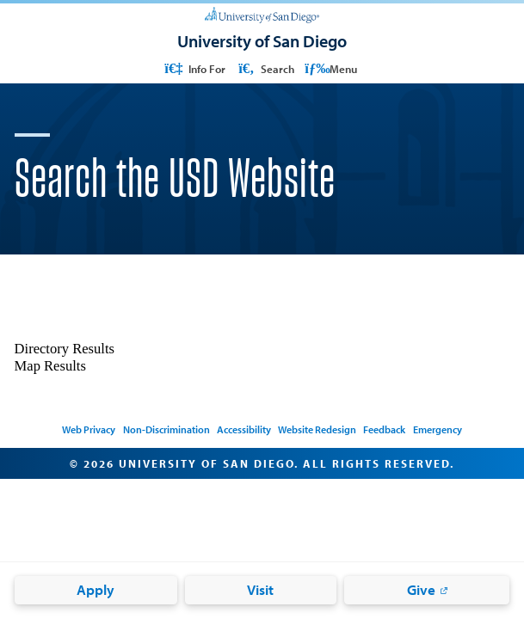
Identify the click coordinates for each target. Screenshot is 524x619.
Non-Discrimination (166, 429)
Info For (194, 68)
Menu (331, 68)
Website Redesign (317, 429)
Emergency (437, 429)
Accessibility (244, 429)
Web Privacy (88, 429)
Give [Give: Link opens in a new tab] (421, 589)
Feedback (384, 429)
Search (265, 68)
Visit (260, 589)
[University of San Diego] (262, 14)
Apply (95, 589)
